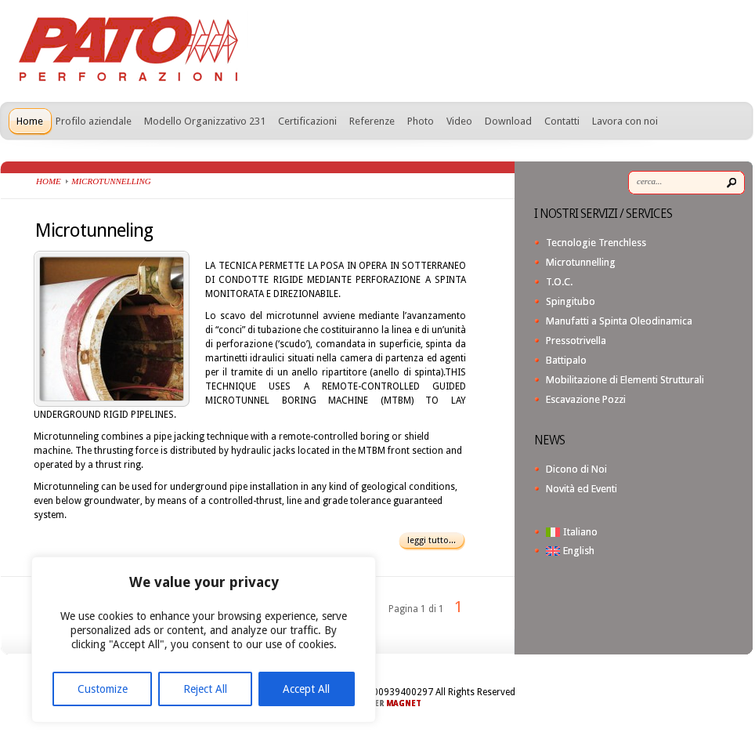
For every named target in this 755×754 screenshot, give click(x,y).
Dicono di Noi (576, 469)
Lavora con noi (625, 121)
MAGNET (403, 703)
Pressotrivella (576, 340)
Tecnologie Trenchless (596, 242)
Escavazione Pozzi (586, 399)
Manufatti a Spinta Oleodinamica (619, 321)
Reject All (205, 689)
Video (459, 121)
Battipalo (566, 360)
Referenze (372, 121)
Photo (420, 121)
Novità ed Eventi (581, 489)
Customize (103, 689)
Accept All (306, 689)
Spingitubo (570, 301)
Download (508, 121)
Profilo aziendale (94, 121)
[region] (203, 639)
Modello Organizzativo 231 (205, 121)
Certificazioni (307, 121)
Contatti (562, 121)
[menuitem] (645, 532)
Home (29, 121)
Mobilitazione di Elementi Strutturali (625, 380)
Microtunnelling (581, 262)
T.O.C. (559, 282)
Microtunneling (94, 230)
